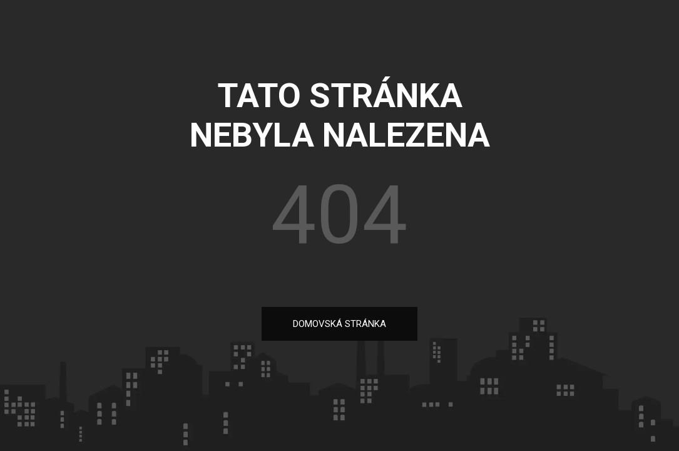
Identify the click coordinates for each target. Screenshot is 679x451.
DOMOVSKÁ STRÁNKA (339, 323)
